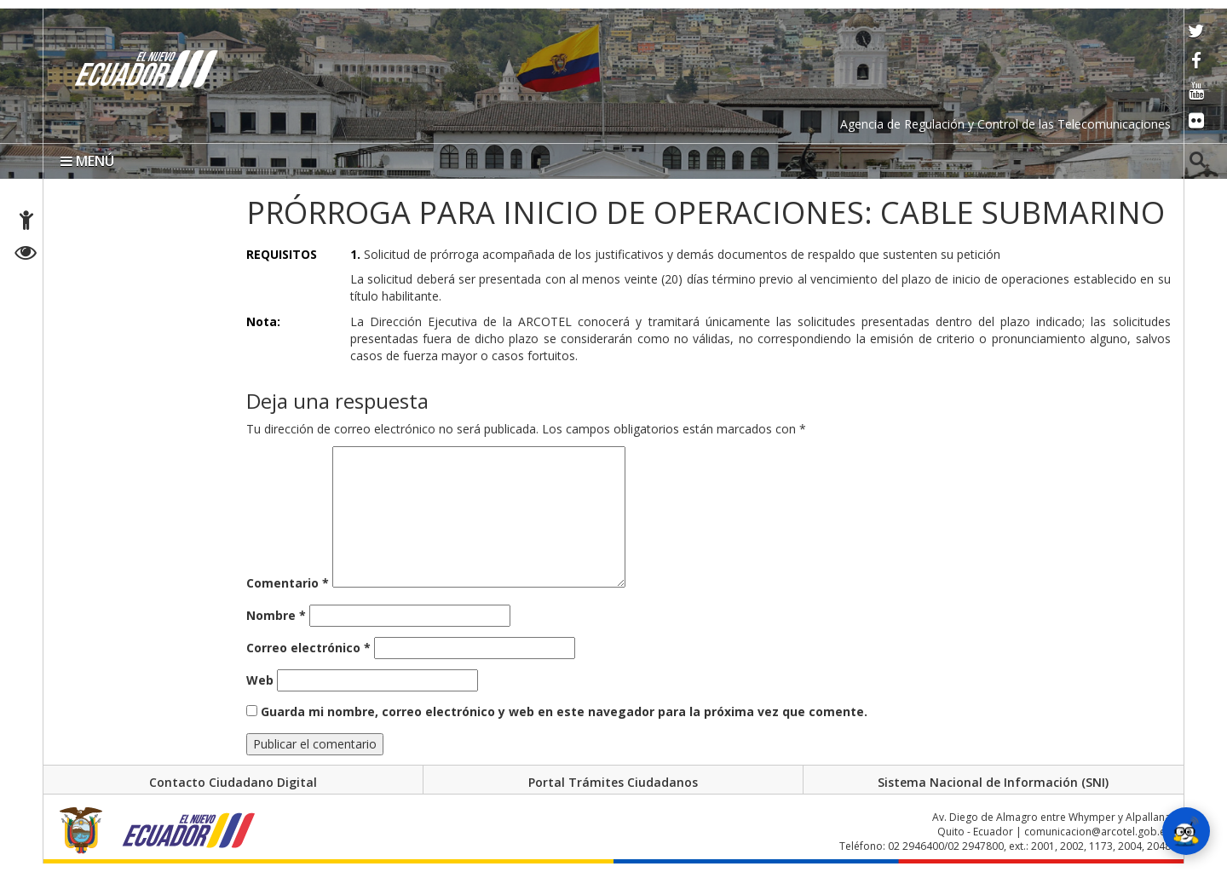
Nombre (276, 615)
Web (260, 680)
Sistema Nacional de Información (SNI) (993, 782)
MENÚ (87, 161)
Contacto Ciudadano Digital (233, 782)
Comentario (287, 583)
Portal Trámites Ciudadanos (613, 782)
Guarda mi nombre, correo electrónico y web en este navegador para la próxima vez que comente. (564, 711)
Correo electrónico (308, 648)
